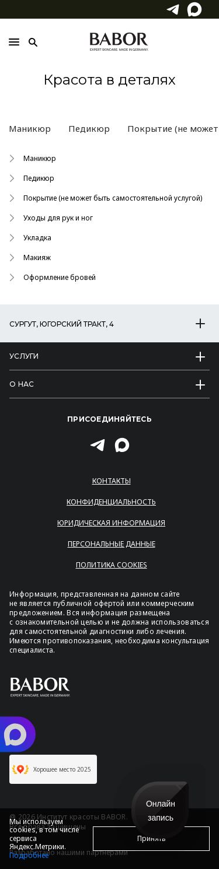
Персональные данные (111, 544)
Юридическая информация (111, 523)
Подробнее (28, 855)
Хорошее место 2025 (51, 769)
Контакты (111, 481)
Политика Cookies (111, 565)
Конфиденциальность (111, 502)
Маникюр (30, 128)
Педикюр (89, 128)
